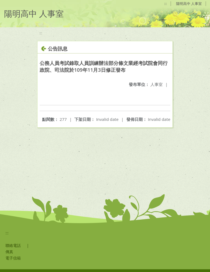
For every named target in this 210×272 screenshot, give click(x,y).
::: (165, 3)
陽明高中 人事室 (189, 3)
